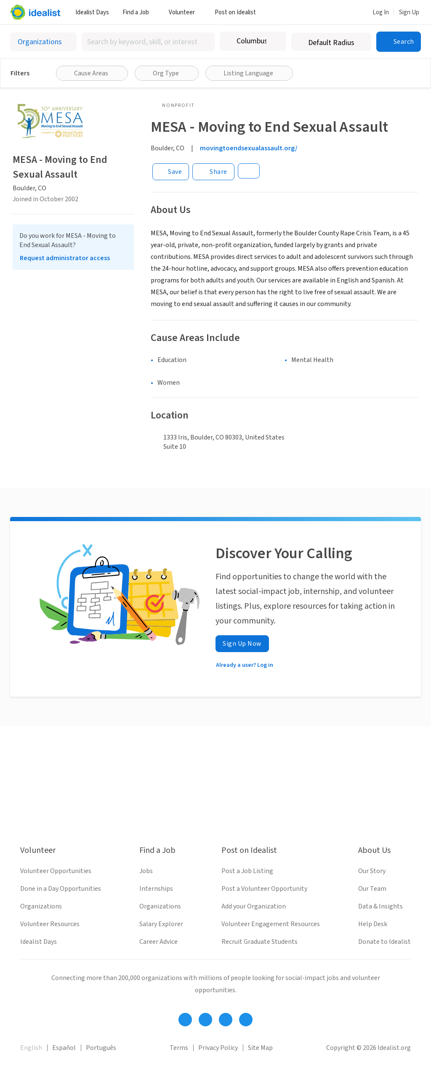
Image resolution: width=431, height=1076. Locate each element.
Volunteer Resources (50, 924)
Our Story (372, 871)
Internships (156, 888)
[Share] (213, 171)
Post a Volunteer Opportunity (264, 888)
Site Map (260, 1047)
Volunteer (185, 12)
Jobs (146, 871)
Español (64, 1047)
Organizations (41, 906)
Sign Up (409, 12)
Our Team (372, 888)
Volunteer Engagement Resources (270, 924)
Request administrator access (65, 258)
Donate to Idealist (384, 941)
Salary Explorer (161, 924)
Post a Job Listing (247, 871)
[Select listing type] (43, 41)
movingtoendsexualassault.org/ (249, 148)
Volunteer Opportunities (55, 871)
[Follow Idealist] (185, 1019)
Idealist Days (92, 12)
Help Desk (372, 924)
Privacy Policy (218, 1047)
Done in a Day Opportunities (60, 888)
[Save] (170, 171)
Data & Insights (380, 906)
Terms (179, 1047)
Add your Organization (253, 906)
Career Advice (158, 941)
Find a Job (138, 12)
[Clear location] (274, 41)
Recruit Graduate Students (259, 941)
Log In (380, 12)
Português (101, 1047)
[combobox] (148, 42)
